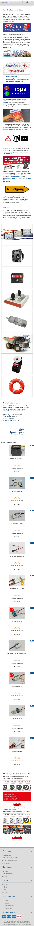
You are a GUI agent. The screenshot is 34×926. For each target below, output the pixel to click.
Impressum (5, 871)
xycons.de (28, 924)
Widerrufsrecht (6, 855)
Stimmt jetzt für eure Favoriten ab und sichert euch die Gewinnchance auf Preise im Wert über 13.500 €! (17, 180)
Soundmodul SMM (17, 751)
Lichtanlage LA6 (17, 686)
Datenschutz (6, 863)
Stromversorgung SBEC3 (17, 556)
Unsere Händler (9, 905)
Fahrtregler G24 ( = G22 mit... (17, 588)
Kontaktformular (7, 874)
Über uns (4, 876)
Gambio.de (14, 924)
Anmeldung (11, 152)
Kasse (4, 890)
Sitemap (4, 892)
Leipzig (10, 410)
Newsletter (5, 102)
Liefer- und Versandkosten (10, 858)
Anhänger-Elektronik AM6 (16, 176)
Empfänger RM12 (17, 621)
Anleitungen (8, 908)
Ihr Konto (5, 887)
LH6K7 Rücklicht (17, 491)
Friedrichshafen (19, 410)
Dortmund (5, 410)
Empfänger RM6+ (17, 718)
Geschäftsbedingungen (9, 860)
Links (6, 900)
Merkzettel (5, 884)
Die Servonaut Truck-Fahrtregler (14, 81)
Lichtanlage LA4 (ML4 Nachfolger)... (17, 653)
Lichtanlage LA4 (7, 178)
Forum (7, 903)
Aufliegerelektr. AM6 (17, 523)
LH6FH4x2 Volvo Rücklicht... (17, 458)
